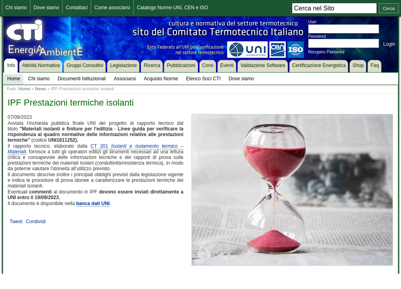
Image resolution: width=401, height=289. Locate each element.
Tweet (16, 221)
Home (24, 88)
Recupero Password (326, 52)
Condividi (35, 221)
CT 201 (101, 146)
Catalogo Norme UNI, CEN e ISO (172, 7)
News (40, 88)
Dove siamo (46, 7)
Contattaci (77, 7)
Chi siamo (16, 7)
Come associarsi (112, 7)
